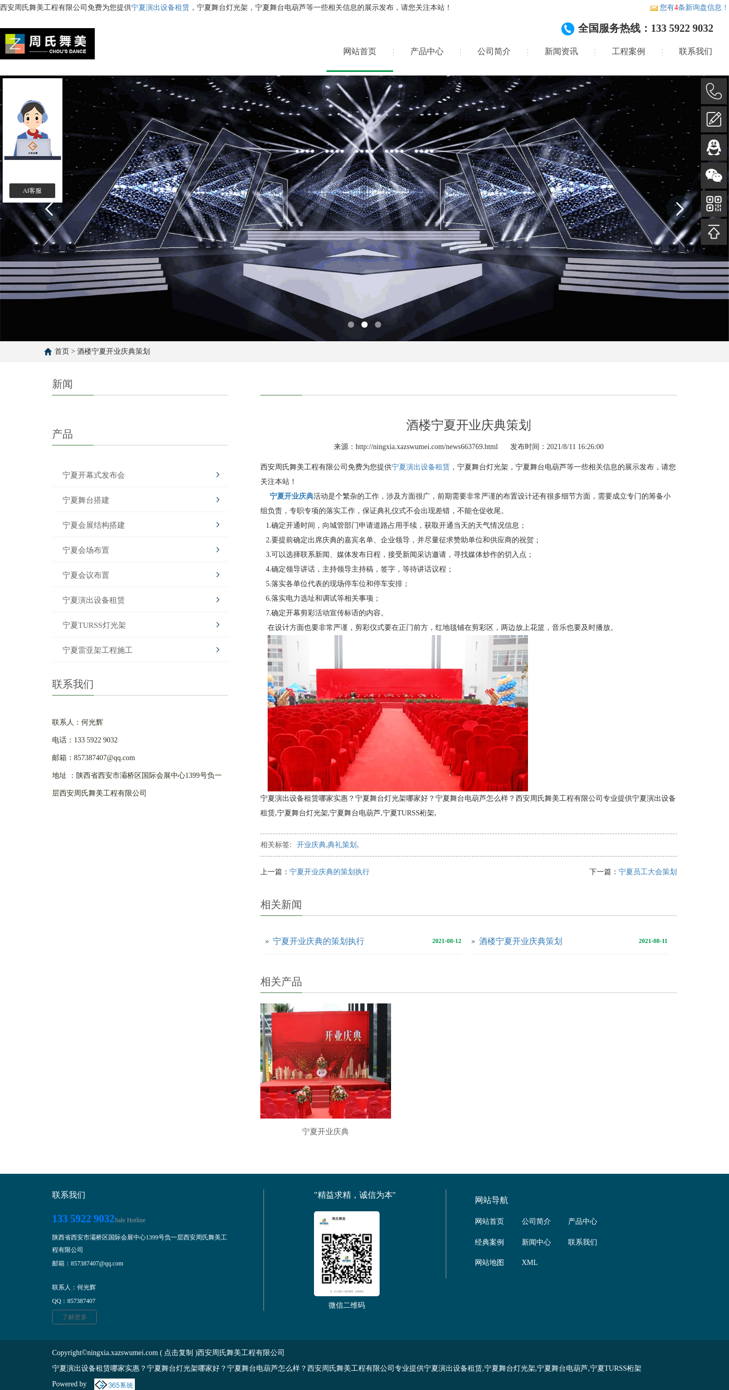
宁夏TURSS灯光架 (94, 625)
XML (530, 1263)
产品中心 (427, 51)
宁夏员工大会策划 (648, 872)
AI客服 (32, 190)
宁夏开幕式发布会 (93, 475)
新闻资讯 (561, 51)
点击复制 (178, 1353)
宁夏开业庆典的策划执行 (330, 872)
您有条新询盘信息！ (689, 7)
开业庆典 (311, 845)
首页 (62, 351)
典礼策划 (342, 845)
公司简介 (494, 51)
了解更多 (74, 1317)
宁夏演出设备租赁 (160, 7)
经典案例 (489, 1242)
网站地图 (489, 1263)
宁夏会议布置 (85, 575)
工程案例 (628, 51)
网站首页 (359, 51)
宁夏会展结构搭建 (93, 525)
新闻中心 (536, 1242)
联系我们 (695, 51)
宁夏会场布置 (85, 550)
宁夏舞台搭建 (85, 500)
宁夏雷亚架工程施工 (97, 650)
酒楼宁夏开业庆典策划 (113, 351)
